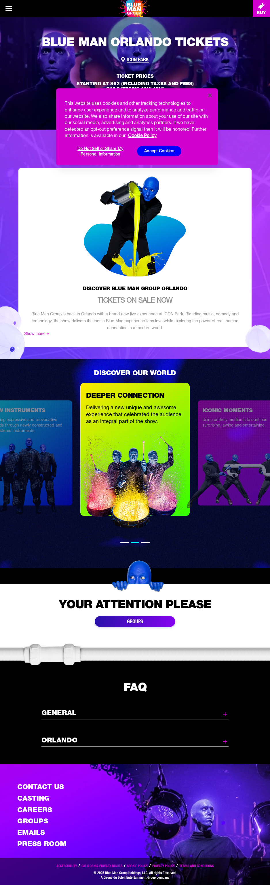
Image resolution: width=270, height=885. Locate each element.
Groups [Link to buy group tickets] (135, 621)
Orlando (135, 740)
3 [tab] (145, 542)
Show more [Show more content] (34, 333)
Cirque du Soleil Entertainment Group (130, 877)
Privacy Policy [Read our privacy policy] (163, 866)
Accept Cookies (159, 151)
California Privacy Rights (101, 866)
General (135, 713)
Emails (31, 832)
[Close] (210, 95)
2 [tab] (135, 542)
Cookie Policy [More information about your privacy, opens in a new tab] (142, 135)
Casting (33, 798)
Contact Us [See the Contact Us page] (40, 786)
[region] (137, 126)
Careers (34, 810)
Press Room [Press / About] (41, 843)
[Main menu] (8, 8)
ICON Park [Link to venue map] (138, 59)
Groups (32, 821)
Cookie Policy (137, 866)
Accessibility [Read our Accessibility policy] (66, 866)
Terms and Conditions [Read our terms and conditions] (196, 866)
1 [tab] (124, 542)
